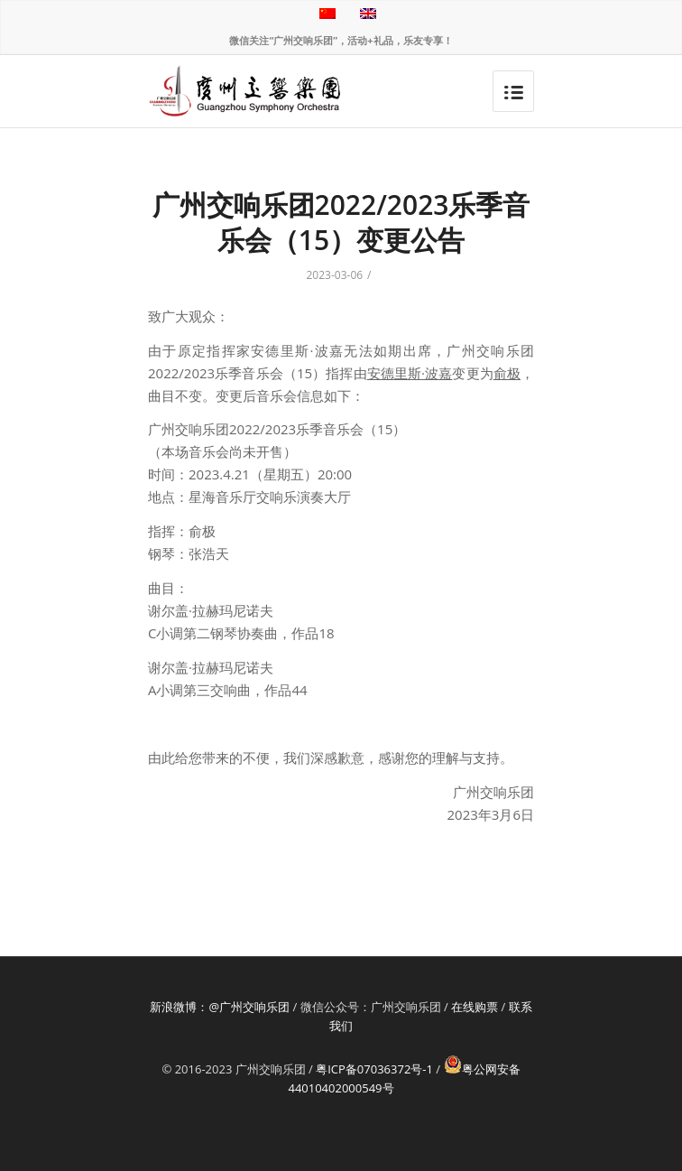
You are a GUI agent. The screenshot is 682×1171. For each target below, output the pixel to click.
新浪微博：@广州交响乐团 (220, 1007)
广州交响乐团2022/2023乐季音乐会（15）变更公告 (341, 222)
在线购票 (474, 1007)
